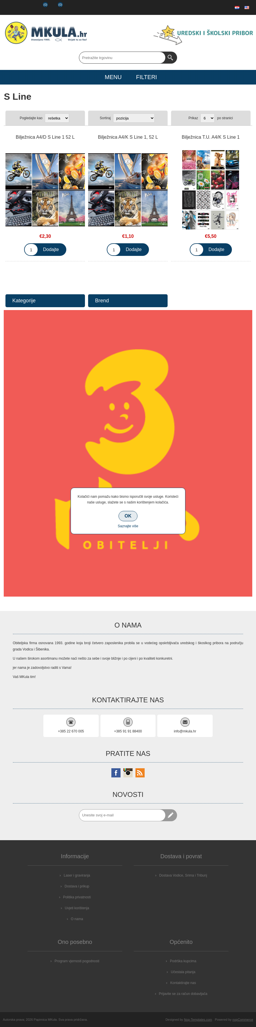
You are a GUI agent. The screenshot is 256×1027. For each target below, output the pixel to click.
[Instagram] (128, 772)
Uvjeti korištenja (77, 908)
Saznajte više (128, 526)
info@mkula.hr (185, 731)
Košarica (56, 7)
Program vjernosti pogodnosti (77, 961)
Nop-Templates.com (198, 1019)
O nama (77, 919)
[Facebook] (116, 772)
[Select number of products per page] (207, 118)
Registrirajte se (10, 7)
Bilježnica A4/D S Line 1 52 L (45, 137)
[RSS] (140, 772)
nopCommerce (242, 1019)
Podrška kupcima (183, 961)
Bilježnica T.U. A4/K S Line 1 (211, 137)
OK (128, 516)
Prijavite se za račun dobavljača (183, 994)
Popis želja (40, 7)
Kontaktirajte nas (183, 983)
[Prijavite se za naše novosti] (122, 815)
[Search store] (122, 57)
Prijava (25, 7)
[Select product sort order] (134, 118)
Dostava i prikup (77, 886)
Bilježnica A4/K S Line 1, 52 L (128, 137)
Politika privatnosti (77, 897)
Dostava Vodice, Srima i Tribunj (183, 875)
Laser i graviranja (77, 875)
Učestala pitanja (183, 972)
